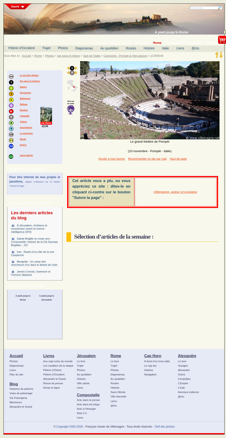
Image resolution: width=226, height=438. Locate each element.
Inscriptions (26, 127)
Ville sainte (83, 383)
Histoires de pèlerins (21, 388)
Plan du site (16, 374)
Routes (131, 48)
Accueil (26, 56)
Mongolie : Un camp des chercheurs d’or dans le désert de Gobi (34, 263)
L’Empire (183, 383)
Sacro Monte (26, 155)
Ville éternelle (118, 396)
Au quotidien (109, 48)
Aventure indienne (188, 392)
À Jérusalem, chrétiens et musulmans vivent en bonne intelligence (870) (29, 228)
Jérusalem (86, 356)
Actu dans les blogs (88, 404)
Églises (24, 104)
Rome (38, 56)
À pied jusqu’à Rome (171, 32)
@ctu (195, 48)
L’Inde (181, 387)
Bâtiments (25, 98)
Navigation (150, 374)
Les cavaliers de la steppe (58, 365)
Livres (48, 356)
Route (23, 139)
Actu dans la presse (88, 400)
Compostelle (88, 395)
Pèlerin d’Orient (52, 370)
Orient (181, 374)
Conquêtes (184, 378)
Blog (14, 384)
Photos (63, 48)
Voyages (183, 365)
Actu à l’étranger (86, 408)
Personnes (25, 93)
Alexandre (187, 356)
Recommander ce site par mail (147, 158)
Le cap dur (150, 365)
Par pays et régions (30, 81)
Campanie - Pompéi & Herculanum (125, 56)
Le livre (81, 361)
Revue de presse (53, 383)
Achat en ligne (51, 387)
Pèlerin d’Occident (21, 48)
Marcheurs (16, 402)
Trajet (46, 48)
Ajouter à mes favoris (111, 158)
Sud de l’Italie (92, 56)
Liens (180, 48)
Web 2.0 (82, 413)
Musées (24, 110)
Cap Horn (152, 356)
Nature (23, 87)
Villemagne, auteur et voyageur (175, 192)
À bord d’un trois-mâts (157, 361)
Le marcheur (26, 133)
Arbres (23, 122)
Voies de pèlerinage (21, 393)
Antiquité (24, 116)
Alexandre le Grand (21, 406)
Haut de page (178, 158)
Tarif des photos (164, 426)
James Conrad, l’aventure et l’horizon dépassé (30, 273)
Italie (165, 48)
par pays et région (68, 56)
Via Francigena (18, 397)
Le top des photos (29, 75)
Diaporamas (84, 48)
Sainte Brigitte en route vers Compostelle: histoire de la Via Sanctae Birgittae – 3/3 (34, 241)
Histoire (149, 48)
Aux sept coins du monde (58, 361)
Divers (23, 145)
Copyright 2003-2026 (69, 426)
